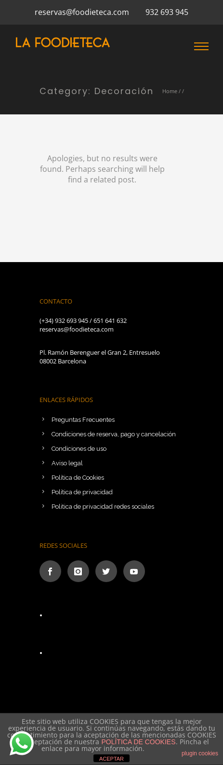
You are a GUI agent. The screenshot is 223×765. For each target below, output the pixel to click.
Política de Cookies (78, 477)
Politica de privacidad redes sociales (103, 506)
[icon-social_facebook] (52, 571)
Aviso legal (67, 463)
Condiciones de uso (79, 448)
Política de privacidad (82, 492)
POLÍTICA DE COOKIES (138, 742)
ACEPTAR (111, 759)
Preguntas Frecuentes (83, 419)
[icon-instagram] (80, 571)
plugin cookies (200, 753)
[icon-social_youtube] (134, 571)
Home (169, 91)
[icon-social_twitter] (108, 571)
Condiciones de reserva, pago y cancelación (114, 434)
